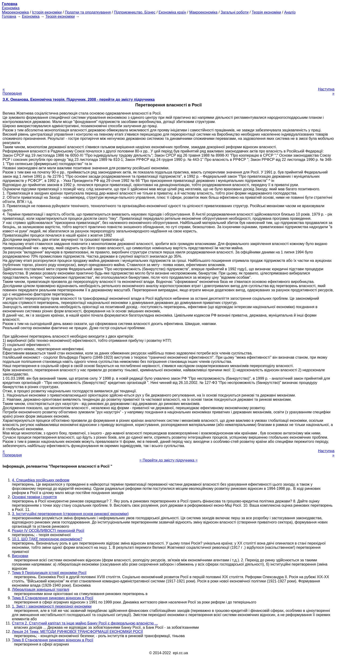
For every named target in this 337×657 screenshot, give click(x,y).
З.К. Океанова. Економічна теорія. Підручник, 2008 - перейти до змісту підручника (79, 99)
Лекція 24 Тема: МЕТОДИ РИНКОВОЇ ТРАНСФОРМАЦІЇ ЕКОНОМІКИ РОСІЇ (77, 632)
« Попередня (12, 91)
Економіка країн (172, 12)
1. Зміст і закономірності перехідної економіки (52, 606)
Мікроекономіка (15, 12)
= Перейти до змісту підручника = (168, 460)
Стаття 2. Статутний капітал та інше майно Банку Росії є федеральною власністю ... (85, 623)
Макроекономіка (203, 12)
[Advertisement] (168, 51)
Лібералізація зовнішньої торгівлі (40, 590)
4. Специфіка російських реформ (40, 480)
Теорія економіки (266, 12)
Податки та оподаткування (88, 12)
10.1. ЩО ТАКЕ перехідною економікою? (47, 539)
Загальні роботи (235, 12)
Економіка (10, 8)
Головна (9, 16)
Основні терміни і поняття (34, 497)
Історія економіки (47, 12)
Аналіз (290, 12)
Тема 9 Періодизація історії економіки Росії (49, 573)
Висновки (20, 556)
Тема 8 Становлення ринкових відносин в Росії (52, 598)
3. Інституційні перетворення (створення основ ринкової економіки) (70, 514)
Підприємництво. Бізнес (135, 12)
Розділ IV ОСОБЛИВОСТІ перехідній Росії (48, 531)
